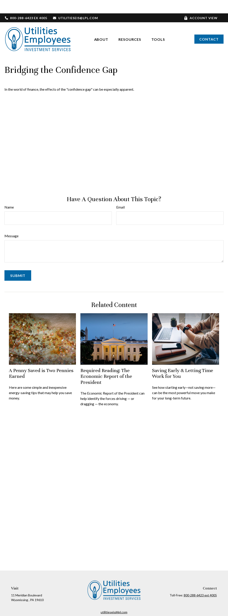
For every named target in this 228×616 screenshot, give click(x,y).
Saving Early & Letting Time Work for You (182, 360)
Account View (201, 4)
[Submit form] (17, 262)
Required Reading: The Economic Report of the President (106, 363)
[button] (101, 26)
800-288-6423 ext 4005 (200, 582)
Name (9, 194)
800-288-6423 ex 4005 (25, 4)
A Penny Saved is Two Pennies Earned (41, 360)
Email (120, 194)
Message (11, 222)
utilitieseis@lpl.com (75, 4)
